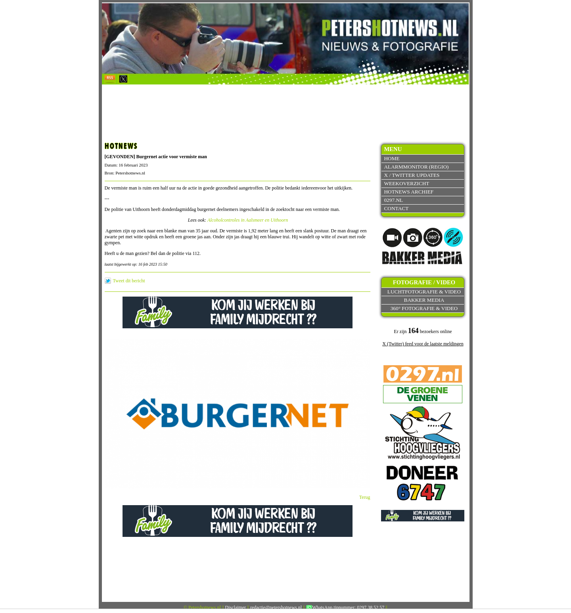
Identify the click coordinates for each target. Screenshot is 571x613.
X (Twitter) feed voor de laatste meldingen (422, 344)
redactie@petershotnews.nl (276, 607)
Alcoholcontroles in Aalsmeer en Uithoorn (247, 220)
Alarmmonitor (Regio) (416, 167)
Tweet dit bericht (129, 281)
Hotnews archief (408, 192)
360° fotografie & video (424, 308)
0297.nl (393, 200)
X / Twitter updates (411, 175)
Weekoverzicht (406, 183)
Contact (396, 208)
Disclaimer (235, 607)
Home (391, 158)
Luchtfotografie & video (424, 292)
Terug (364, 497)
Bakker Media (424, 300)
